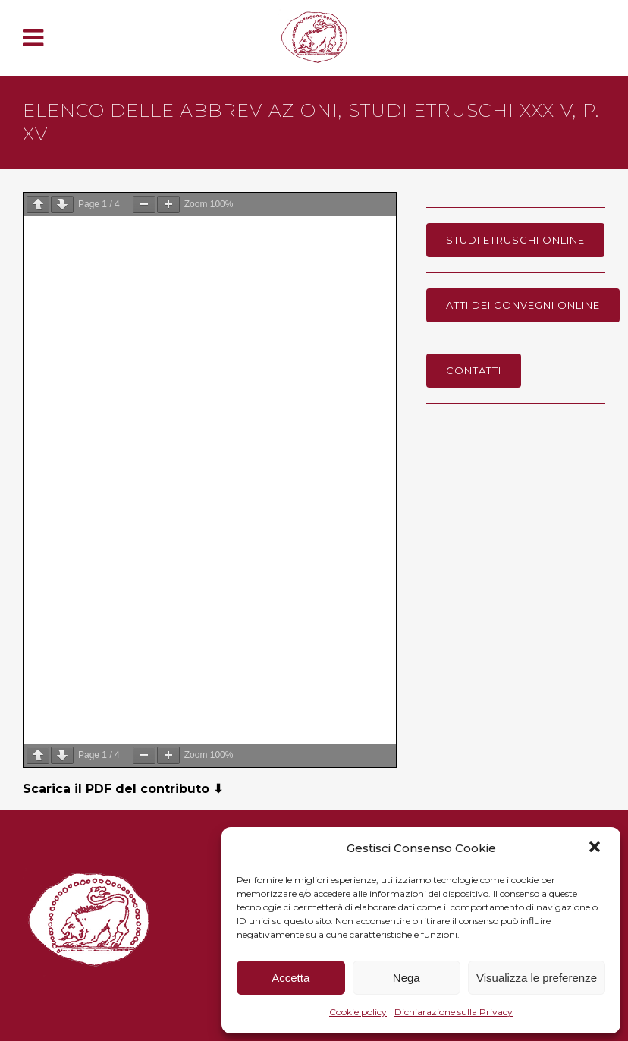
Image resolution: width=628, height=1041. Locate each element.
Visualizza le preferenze (536, 977)
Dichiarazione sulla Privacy (453, 1011)
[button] (596, 848)
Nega (406, 977)
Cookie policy (358, 1011)
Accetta (290, 977)
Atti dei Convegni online (523, 305)
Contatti (473, 370)
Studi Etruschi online (515, 240)
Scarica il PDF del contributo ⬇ (123, 789)
